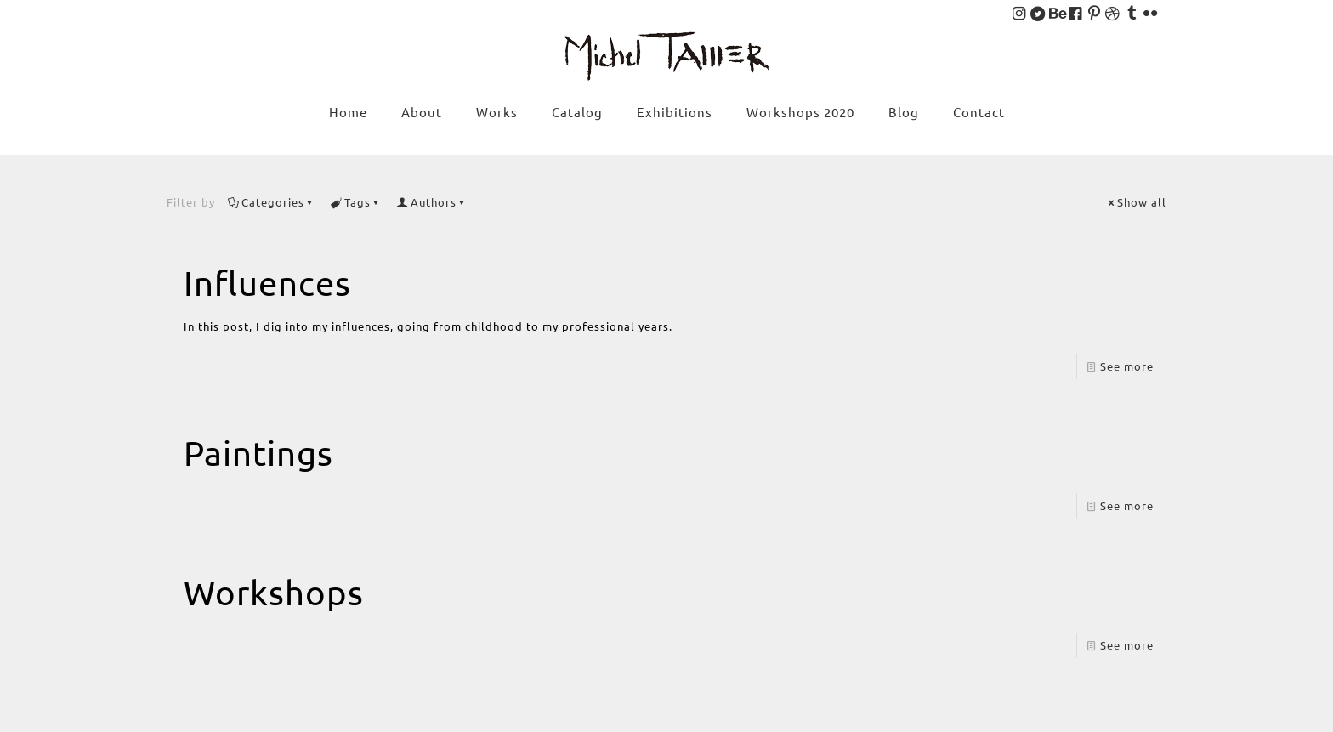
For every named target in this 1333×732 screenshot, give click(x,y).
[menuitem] (497, 146)
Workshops (274, 592)
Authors (432, 202)
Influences (267, 283)
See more (1127, 366)
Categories (271, 202)
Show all (1136, 202)
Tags (356, 202)
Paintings (258, 453)
